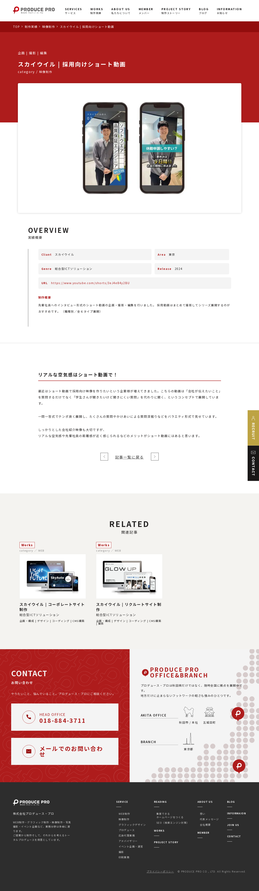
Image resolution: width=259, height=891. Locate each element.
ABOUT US (205, 801)
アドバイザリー (128, 841)
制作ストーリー (176, 11)
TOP (16, 26)
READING (160, 801)
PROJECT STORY (166, 842)
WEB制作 (124, 813)
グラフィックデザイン (132, 824)
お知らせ (229, 11)
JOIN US (233, 825)
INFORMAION (236, 813)
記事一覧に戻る (129, 457)
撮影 (121, 852)
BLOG (231, 801)
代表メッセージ (209, 819)
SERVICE (122, 801)
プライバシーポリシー (160, 871)
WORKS (159, 830)
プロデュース (127, 830)
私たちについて (120, 11)
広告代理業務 (127, 835)
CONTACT (234, 836)
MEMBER (203, 832)
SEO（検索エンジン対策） (172, 822)
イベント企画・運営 (131, 846)
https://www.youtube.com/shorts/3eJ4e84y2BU (90, 283)
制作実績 (96, 11)
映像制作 (48, 26)
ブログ (204, 11)
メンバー (146, 11)
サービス (73, 11)
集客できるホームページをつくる (170, 815)
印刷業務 (124, 857)
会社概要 (205, 824)
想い (202, 813)
